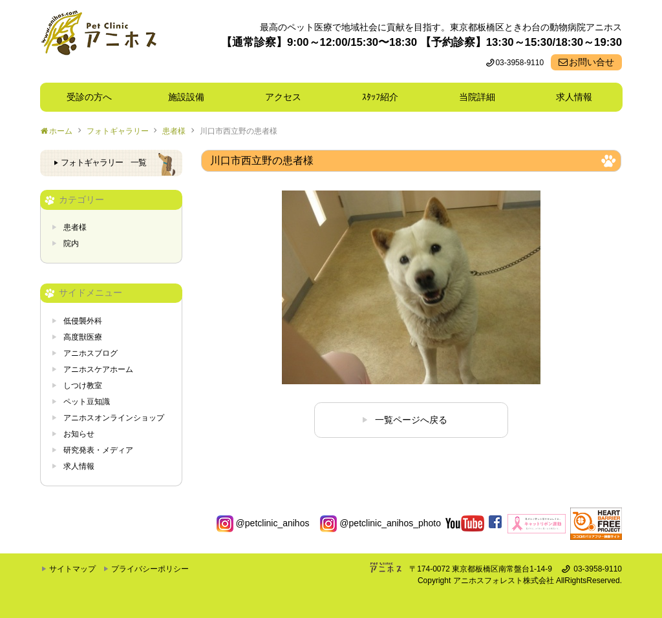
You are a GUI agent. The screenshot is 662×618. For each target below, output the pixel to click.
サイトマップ (72, 568)
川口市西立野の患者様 (238, 131)
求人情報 (574, 97)
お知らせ (78, 433)
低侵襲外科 (82, 320)
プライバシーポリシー (150, 568)
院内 (71, 243)
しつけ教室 (82, 385)
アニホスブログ (90, 353)
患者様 (174, 131)
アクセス (283, 97)
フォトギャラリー (118, 131)
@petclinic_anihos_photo (380, 523)
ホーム (60, 131)
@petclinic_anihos (263, 523)
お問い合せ (591, 62)
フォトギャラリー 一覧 (103, 162)
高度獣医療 (82, 337)
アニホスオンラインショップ (113, 417)
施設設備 (190, 97)
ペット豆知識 (86, 401)
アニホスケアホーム (98, 369)
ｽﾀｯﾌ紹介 (384, 97)
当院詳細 (477, 97)
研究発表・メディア (98, 450)
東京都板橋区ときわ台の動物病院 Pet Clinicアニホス (98, 41)
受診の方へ (89, 97)
